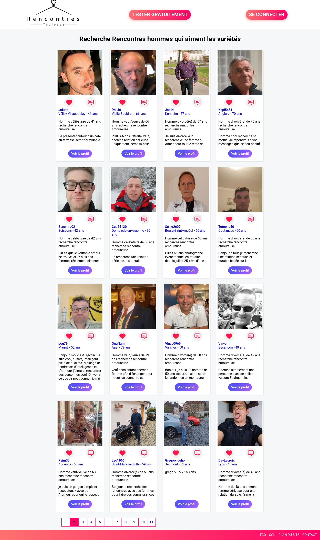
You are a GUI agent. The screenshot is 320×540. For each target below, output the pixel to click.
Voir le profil (80, 153)
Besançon (225, 347)
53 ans (185, 464)
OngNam (118, 343)
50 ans (241, 231)
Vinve (222, 343)
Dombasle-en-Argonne (128, 231)
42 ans (79, 231)
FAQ (263, 535)
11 (151, 522)
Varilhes (171, 347)
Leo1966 (118, 460)
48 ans (232, 464)
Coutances (226, 231)
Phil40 (116, 110)
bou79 (63, 343)
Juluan (63, 110)
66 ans (141, 114)
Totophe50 (226, 227)
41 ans (93, 114)
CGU (272, 535)
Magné (63, 347)
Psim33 (64, 460)
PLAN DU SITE (289, 535)
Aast (115, 347)
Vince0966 (173, 343)
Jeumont (171, 464)
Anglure (224, 114)
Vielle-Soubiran (122, 114)
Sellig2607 (173, 227)
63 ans (79, 464)
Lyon (221, 464)
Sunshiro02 (66, 227)
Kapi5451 (225, 110)
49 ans (240, 347)
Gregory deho (175, 460)
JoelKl (169, 110)
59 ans (147, 464)
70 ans (237, 114)
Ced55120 (119, 227)
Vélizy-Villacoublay (71, 114)
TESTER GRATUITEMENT (160, 15)
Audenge (64, 464)
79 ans (126, 347)
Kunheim (171, 114)
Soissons (65, 231)
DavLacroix (226, 460)
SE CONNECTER (266, 15)
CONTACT (309, 535)
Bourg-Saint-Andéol (179, 231)
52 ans (76, 347)
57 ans (185, 114)
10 (143, 522)
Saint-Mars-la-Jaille (126, 464)
